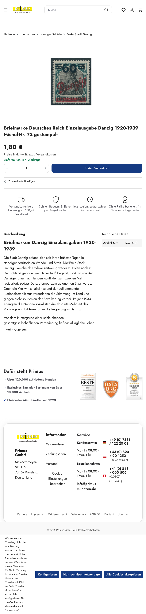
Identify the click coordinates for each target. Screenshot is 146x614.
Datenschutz (78, 514)
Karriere (22, 514)
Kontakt (109, 514)
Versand (52, 463)
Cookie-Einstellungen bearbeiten (57, 478)
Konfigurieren (47, 574)
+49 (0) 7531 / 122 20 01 (119, 441)
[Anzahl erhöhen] (45, 168)
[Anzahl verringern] (7, 168)
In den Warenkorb (97, 168)
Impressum (37, 514)
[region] (73, 81)
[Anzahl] (26, 168)
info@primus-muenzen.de (87, 486)
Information (56, 435)
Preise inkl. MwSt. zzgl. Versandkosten (30, 154)
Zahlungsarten (56, 453)
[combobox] (73, 10)
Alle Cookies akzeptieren (123, 574)
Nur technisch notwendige (81, 574)
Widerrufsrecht (56, 444)
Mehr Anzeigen (16, 329)
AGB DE (95, 514)
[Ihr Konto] (132, 10)
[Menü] (6, 10)
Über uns (123, 514)
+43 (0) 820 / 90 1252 (119, 454)
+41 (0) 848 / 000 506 (119, 470)
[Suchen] (107, 10)
